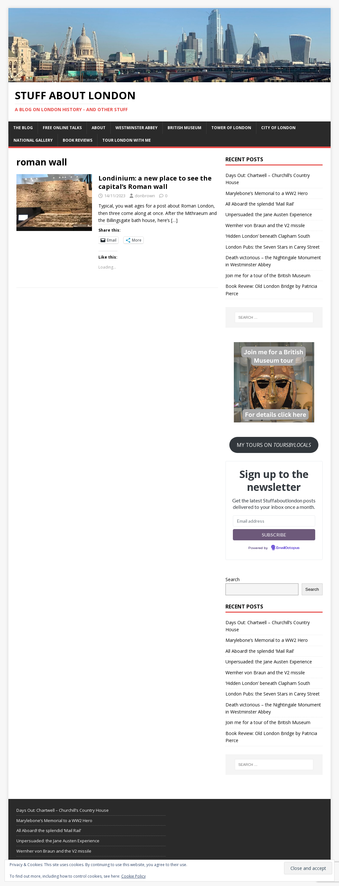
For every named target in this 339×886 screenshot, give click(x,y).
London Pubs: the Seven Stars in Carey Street (272, 247)
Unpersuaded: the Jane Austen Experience (268, 214)
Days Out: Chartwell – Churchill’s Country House (62, 810)
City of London (278, 127)
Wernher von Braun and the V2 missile (265, 225)
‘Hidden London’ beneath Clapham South (267, 236)
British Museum (184, 127)
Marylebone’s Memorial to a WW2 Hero (266, 193)
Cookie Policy (133, 876)
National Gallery (33, 140)
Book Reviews (77, 140)
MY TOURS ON (274, 444)
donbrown (145, 196)
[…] (174, 220)
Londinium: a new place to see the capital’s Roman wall (155, 182)
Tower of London (231, 127)
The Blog (23, 127)
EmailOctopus (287, 548)
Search (232, 579)
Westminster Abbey (136, 127)
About (98, 127)
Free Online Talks (62, 127)
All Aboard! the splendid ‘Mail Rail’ (259, 204)
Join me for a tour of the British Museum (267, 275)
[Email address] (274, 521)
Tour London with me (126, 140)
